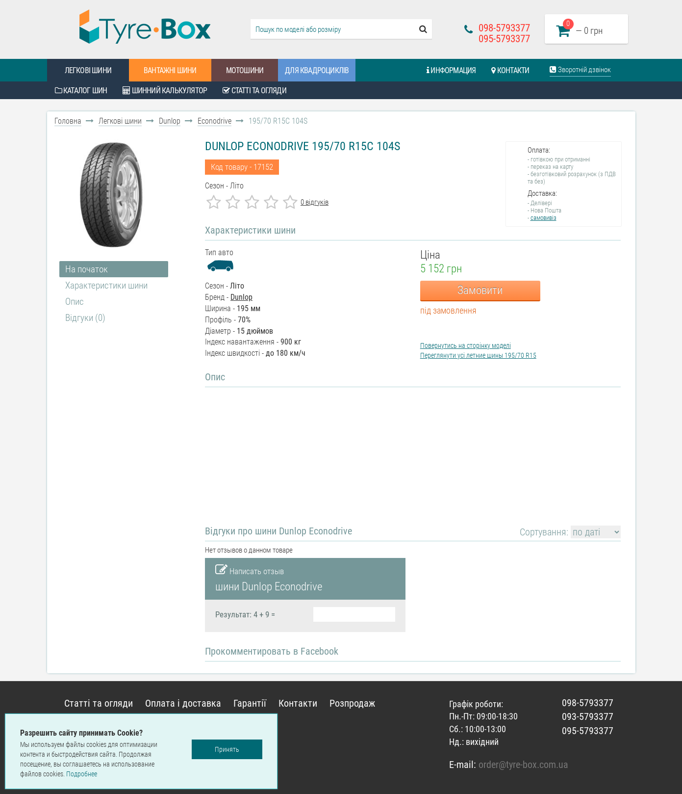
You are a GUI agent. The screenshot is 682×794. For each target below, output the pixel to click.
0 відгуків (314, 202)
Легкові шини (88, 70)
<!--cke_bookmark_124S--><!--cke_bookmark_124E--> (309, 450)
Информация (451, 70)
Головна (67, 121)
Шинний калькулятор (165, 90)
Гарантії (249, 703)
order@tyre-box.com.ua (523, 764)
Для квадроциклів (317, 70)
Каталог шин (81, 90)
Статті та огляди (254, 90)
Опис (74, 301)
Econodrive (214, 121)
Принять (227, 749)
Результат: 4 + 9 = (245, 614)
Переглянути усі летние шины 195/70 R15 (478, 355)
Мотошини (245, 70)
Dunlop (169, 121)
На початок (86, 269)
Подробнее (81, 774)
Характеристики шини (106, 285)
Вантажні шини (170, 70)
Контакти (510, 70)
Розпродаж (352, 703)
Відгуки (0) (85, 317)
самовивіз (543, 217)
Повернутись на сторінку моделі (465, 345)
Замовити (480, 290)
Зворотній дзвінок (580, 69)
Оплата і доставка (183, 703)
